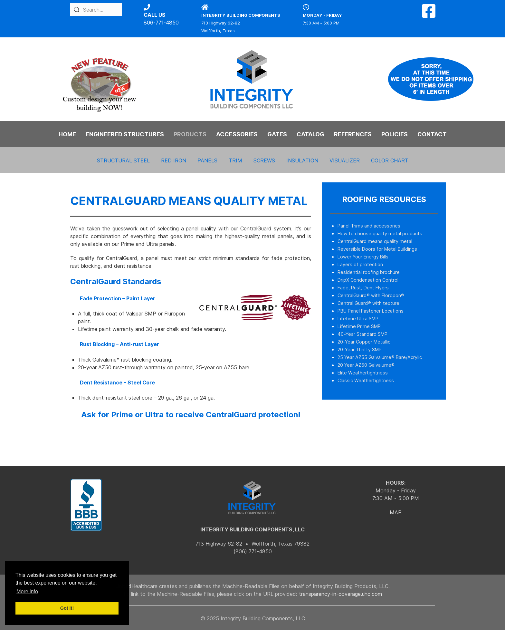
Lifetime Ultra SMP (358, 318)
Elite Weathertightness (363, 372)
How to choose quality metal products (380, 233)
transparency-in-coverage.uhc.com (340, 594)
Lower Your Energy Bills (363, 256)
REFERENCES (353, 134)
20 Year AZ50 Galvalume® (366, 365)
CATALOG (310, 134)
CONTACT (432, 134)
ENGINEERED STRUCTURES (125, 134)
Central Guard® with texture (368, 303)
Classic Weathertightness (366, 380)
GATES (277, 134)
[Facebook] (428, 15)
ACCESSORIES (237, 134)
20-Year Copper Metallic (364, 341)
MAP (396, 512)
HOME (67, 134)
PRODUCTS (190, 134)
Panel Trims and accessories (369, 225)
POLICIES (394, 134)
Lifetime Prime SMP (359, 326)
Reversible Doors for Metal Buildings (377, 249)
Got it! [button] (67, 608)
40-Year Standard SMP (362, 334)
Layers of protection (360, 264)
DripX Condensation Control (368, 280)
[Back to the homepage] (252, 79)
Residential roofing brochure (369, 272)
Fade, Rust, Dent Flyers (363, 287)
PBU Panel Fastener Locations (371, 311)
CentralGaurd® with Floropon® (371, 295)
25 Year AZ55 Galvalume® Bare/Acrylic (380, 357)
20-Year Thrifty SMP (360, 349)
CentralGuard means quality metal (375, 241)
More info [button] (27, 591)
